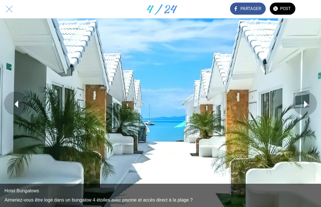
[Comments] (312, 9)
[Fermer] (9, 9)
